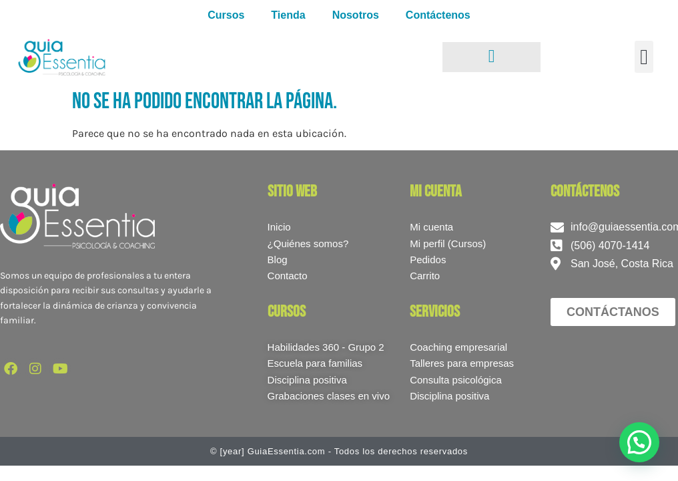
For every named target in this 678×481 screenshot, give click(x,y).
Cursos (226, 15)
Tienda (288, 15)
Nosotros (355, 15)
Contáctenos (438, 15)
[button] (644, 57)
